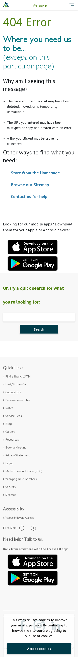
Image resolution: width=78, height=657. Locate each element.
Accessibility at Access (19, 518)
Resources (12, 439)
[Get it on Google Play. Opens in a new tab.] (33, 577)
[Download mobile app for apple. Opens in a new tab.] (33, 247)
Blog (8, 424)
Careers (10, 432)
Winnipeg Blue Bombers (21, 479)
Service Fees (13, 416)
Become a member (17, 400)
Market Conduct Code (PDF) (23, 471)
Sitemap (10, 495)
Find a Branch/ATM (18, 376)
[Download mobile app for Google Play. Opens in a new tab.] (33, 263)
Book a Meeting (15, 447)
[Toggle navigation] (71, 5)
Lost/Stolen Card (16, 384)
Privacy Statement (17, 455)
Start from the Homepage (35, 173)
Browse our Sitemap (30, 184)
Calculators (13, 392)
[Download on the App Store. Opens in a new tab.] (33, 561)
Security (10, 487)
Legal (9, 463)
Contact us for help (29, 196)
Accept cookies (39, 648)
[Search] (39, 317)
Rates (9, 408)
